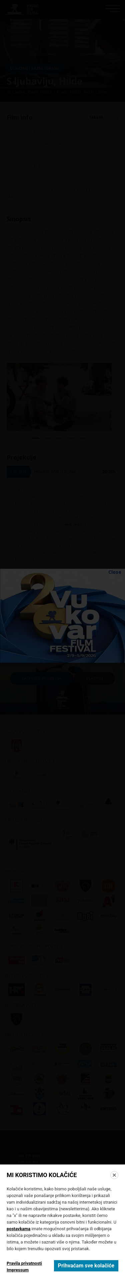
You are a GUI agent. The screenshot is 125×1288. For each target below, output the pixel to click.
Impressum (18, 1269)
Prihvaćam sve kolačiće (86, 1265)
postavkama (18, 1228)
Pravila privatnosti (24, 1263)
